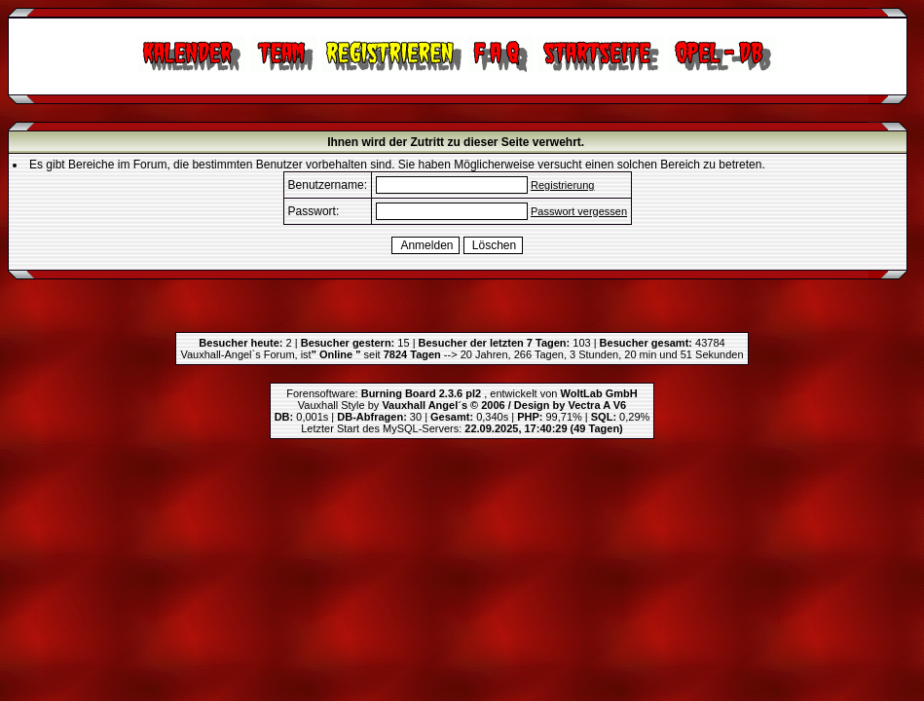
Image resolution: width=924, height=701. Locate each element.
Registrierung (562, 185)
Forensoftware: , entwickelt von (461, 393)
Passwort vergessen (579, 211)
